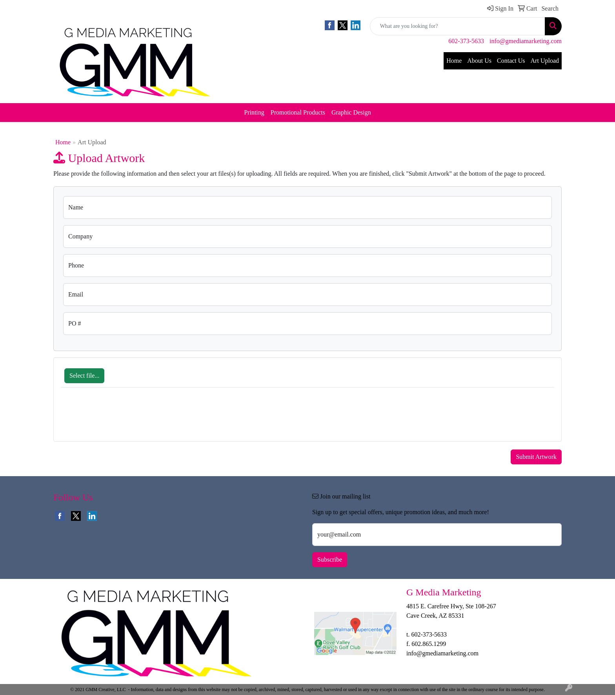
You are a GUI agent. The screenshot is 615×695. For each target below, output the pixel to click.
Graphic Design (351, 112)
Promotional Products (298, 112)
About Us (479, 60)
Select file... (84, 375)
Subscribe (329, 559)
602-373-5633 (466, 41)
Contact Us (511, 60)
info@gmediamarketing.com (525, 41)
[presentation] (120, 418)
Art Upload (545, 60)
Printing (254, 112)
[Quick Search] (457, 26)
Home (454, 60)
